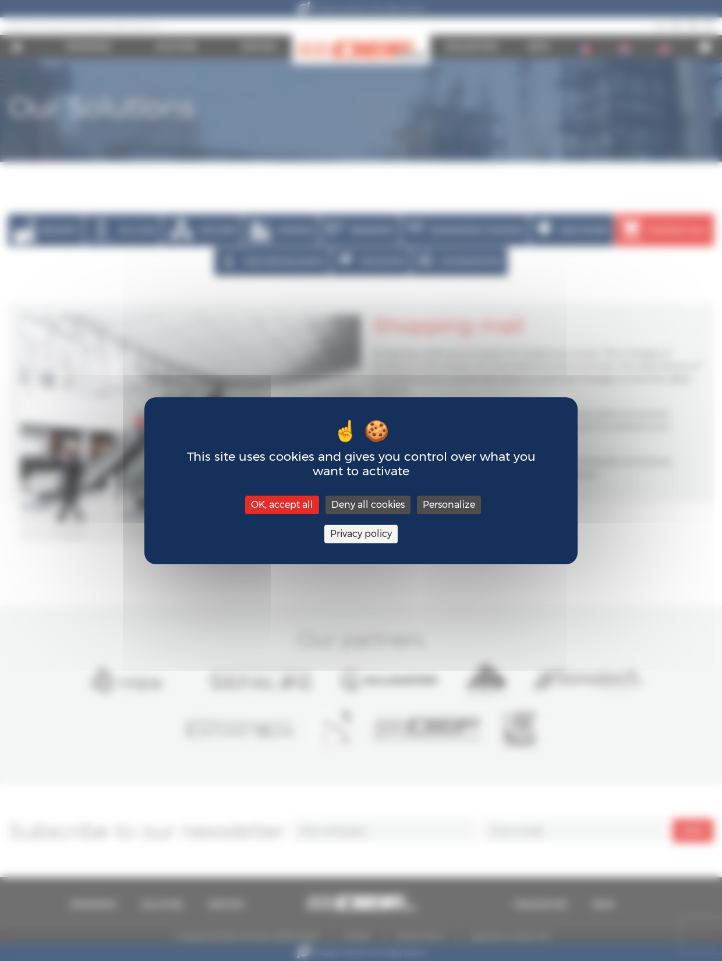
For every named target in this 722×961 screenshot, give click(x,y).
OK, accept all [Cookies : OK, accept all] (282, 504)
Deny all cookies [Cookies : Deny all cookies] (368, 504)
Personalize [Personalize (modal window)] (449, 504)
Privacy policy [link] (361, 533)
